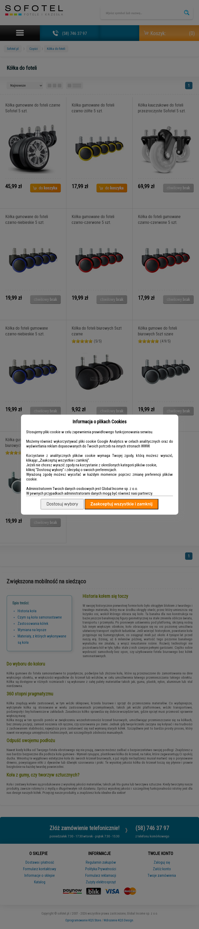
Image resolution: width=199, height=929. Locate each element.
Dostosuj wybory (62, 504)
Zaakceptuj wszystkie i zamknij (121, 504)
